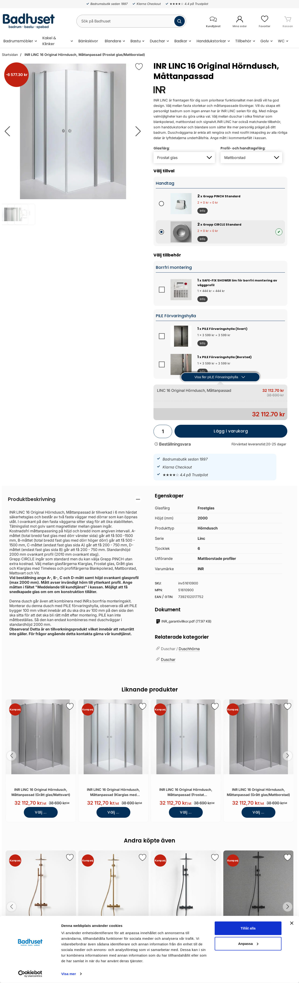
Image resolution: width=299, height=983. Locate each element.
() (183, 621)
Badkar (180, 41)
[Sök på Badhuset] (131, 21)
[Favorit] (138, 66)
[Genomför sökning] (179, 21)
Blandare (113, 41)
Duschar (157, 41)
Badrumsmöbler (18, 41)
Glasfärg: (161, 148)
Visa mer (68, 974)
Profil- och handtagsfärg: (243, 148)
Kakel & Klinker (49, 41)
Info (201, 211)
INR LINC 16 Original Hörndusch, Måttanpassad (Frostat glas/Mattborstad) (84, 55)
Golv (264, 41)
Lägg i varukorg (211, 433)
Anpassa (248, 943)
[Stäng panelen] (291, 923)
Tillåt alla (248, 928)
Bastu (135, 41)
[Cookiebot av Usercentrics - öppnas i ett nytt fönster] (30, 973)
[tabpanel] (75, 566)
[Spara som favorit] (69, 706)
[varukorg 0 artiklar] (288, 21)
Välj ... (40, 812)
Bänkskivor (88, 41)
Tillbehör (243, 41)
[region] (75, 499)
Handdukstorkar (211, 41)
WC (281, 41)
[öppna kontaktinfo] (213, 21)
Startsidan (10, 55)
